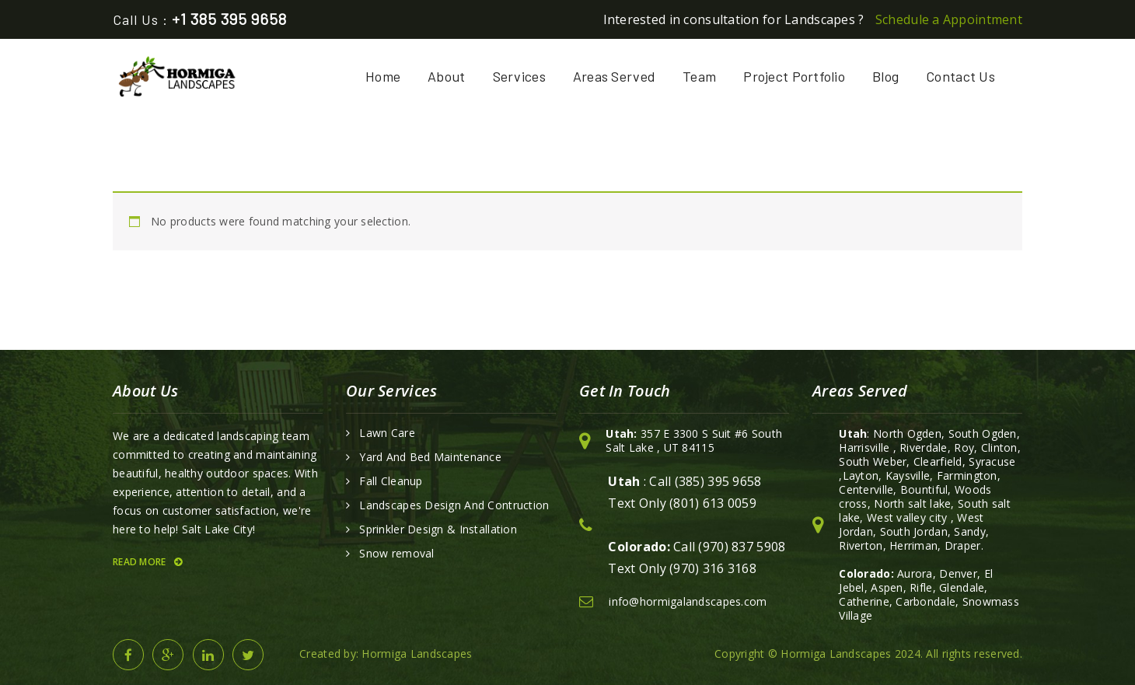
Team (699, 76)
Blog (885, 76)
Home (382, 76)
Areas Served (614, 76)
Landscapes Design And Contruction (454, 505)
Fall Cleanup (390, 481)
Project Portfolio (794, 76)
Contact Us (960, 76)
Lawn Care (387, 433)
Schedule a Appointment (948, 19)
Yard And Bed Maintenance (430, 457)
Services (519, 76)
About (446, 76)
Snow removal (396, 553)
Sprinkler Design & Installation (438, 529)
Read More (147, 561)
